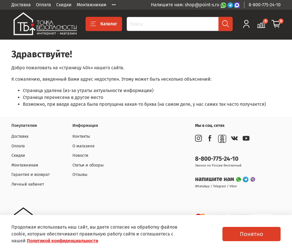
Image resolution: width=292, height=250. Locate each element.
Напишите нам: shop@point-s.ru (185, 4)
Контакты (81, 136)
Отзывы (80, 174)
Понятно (251, 234)
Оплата (43, 4)
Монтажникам (91, 4)
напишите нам (215, 179)
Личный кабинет (27, 184)
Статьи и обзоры (88, 165)
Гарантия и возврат (30, 174)
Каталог (103, 24)
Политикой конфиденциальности (62, 240)
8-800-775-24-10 (265, 4)
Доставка (21, 4)
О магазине (83, 146)
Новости (80, 155)
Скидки (64, 4)
